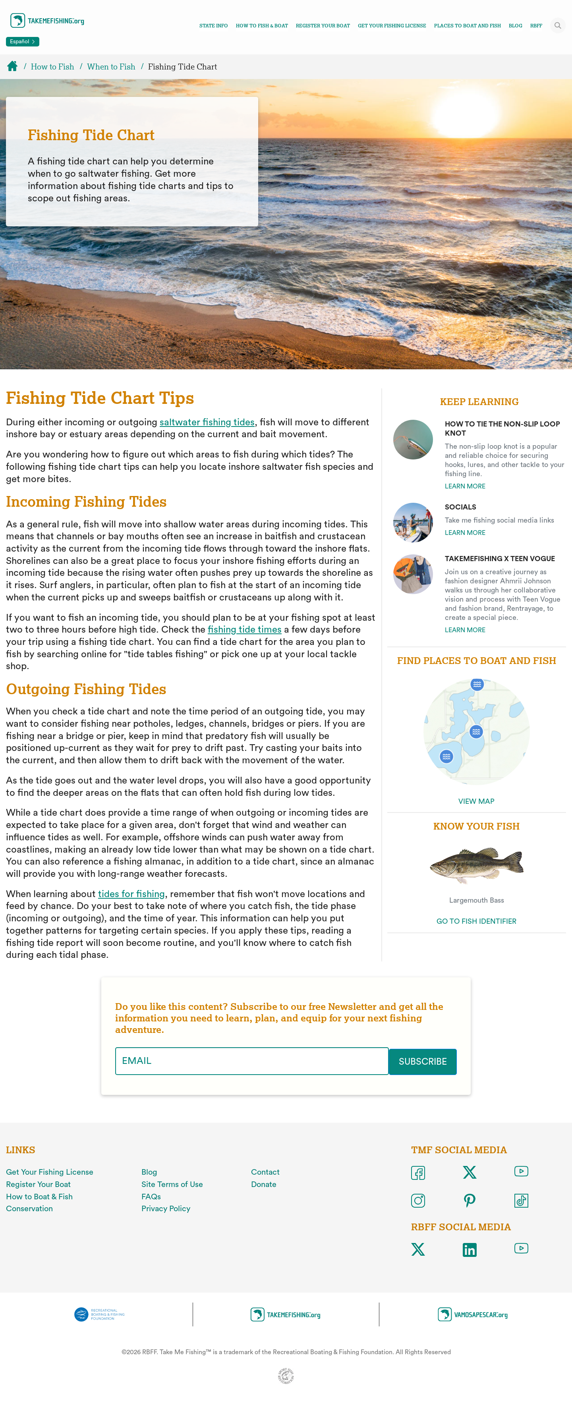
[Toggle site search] (558, 25)
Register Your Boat (323, 26)
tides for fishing (131, 894)
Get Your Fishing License (392, 26)
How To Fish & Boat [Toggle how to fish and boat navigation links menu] (262, 26)
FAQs (151, 1196)
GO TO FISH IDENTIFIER (476, 921)
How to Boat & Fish (39, 1196)
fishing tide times (245, 630)
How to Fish (52, 66)
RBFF (536, 26)
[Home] (16, 67)
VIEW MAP (476, 801)
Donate (263, 1184)
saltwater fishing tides (207, 422)
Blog (515, 26)
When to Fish (111, 66)
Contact (265, 1171)
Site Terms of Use (172, 1184)
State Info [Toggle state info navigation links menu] (213, 26)
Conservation (29, 1208)
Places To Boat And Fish (467, 26)
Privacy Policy (165, 1208)
